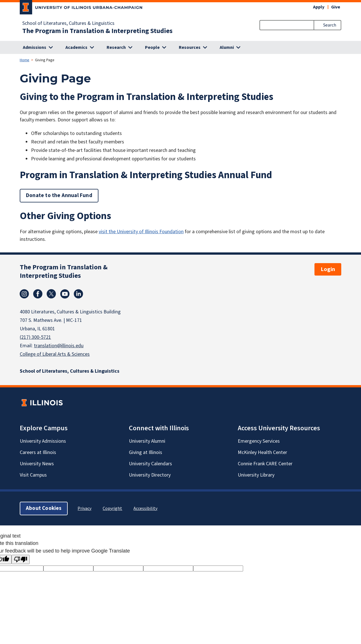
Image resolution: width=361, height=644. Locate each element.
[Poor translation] (21, 559)
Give (335, 7)
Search (329, 25)
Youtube (65, 294)
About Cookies (43, 508)
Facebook (38, 294)
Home (24, 60)
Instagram (24, 294)
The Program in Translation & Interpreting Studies (97, 31)
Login (328, 269)
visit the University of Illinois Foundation (141, 231)
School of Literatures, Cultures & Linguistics (68, 23)
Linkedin (78, 294)
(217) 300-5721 (35, 337)
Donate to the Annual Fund (59, 195)
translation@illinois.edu (58, 345)
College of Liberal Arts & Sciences (55, 354)
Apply (318, 7)
